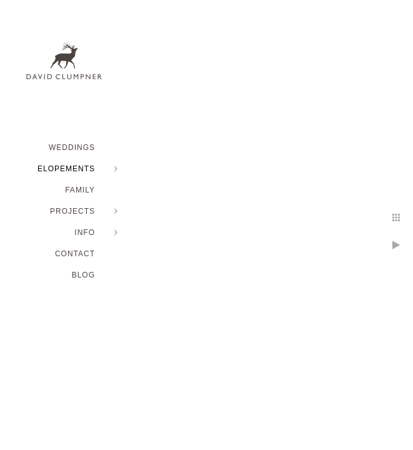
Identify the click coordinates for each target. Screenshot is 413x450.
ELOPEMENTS (66, 168)
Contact (75, 253)
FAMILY (80, 190)
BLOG (83, 275)
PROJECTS (72, 211)
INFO (84, 232)
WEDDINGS (72, 147)
